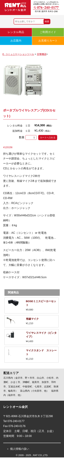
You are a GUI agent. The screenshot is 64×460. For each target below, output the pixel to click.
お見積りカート (48, 40)
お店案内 (15, 40)
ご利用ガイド (48, 32)
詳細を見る (32, 305)
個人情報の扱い (19, 448)
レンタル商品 (16, 32)
